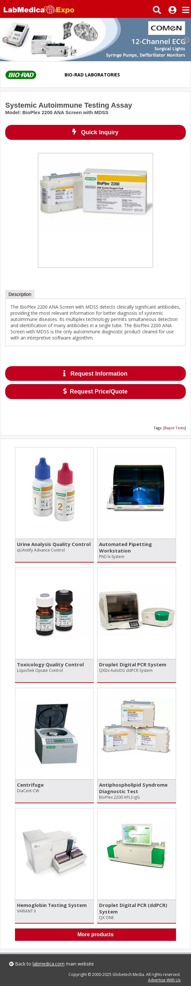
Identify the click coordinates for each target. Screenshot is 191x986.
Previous (5, 39)
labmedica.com (49, 964)
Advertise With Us (164, 980)
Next (186, 39)
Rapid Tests (174, 427)
